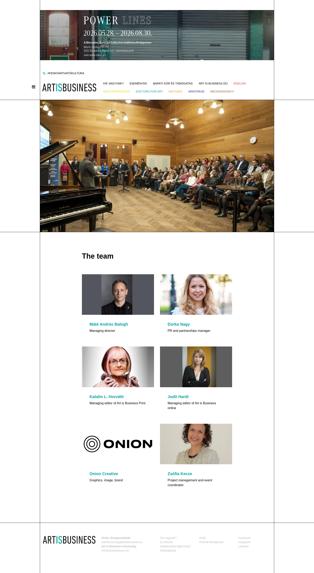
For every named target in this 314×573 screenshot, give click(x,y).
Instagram (244, 542)
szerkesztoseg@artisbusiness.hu (122, 542)
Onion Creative (104, 473)
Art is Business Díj (213, 83)
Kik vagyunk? (113, 83)
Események (138, 83)
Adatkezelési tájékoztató (175, 546)
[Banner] (157, 29)
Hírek (202, 537)
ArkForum (196, 91)
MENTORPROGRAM (116, 91)
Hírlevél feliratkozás (211, 542)
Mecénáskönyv (222, 91)
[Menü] (33, 87)
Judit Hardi (178, 396)
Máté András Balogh (109, 324)
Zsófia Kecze (180, 473)
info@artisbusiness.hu (115, 550)
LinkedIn (243, 546)
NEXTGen (175, 91)
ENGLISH (239, 83)
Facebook (244, 537)
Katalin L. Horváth (107, 396)
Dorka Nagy (179, 324)
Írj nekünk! (166, 542)
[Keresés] (44, 73)
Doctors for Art (149, 91)
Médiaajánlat (168, 550)
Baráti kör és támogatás (173, 83)
